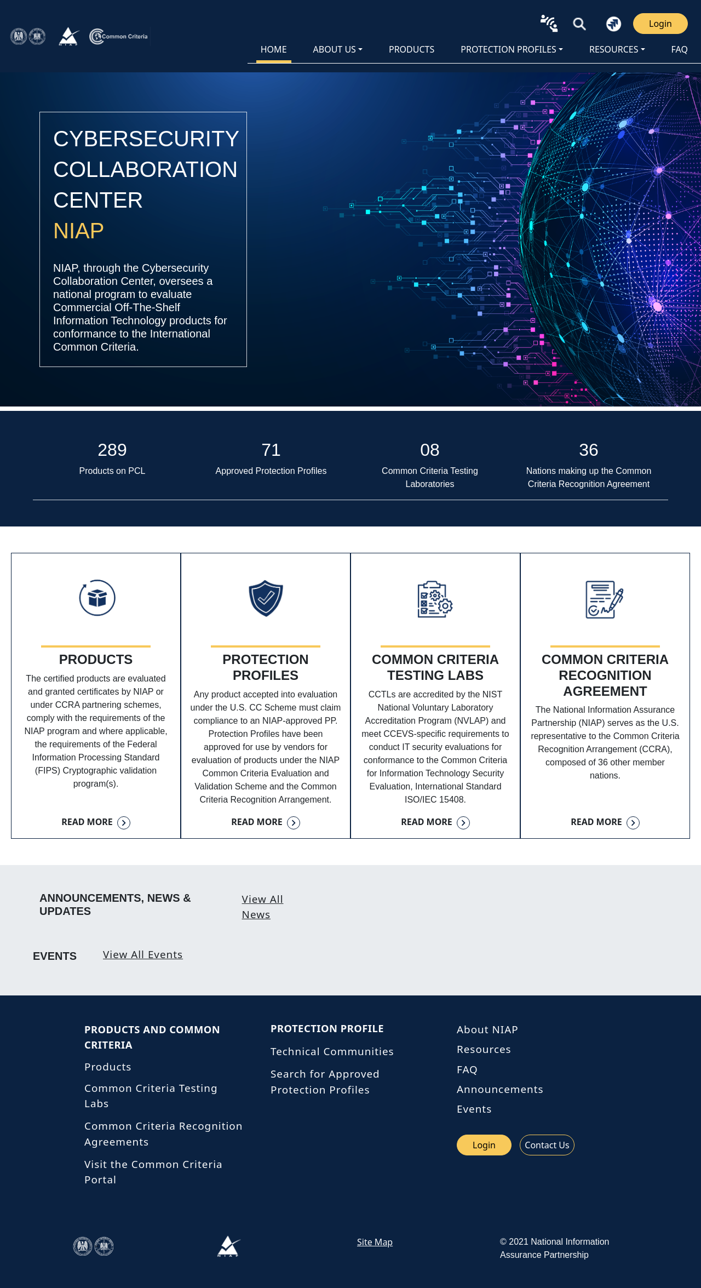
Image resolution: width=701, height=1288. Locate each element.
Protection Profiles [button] (508, 49)
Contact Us (547, 1145)
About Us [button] (334, 49)
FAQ (679, 49)
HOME (274, 49)
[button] (580, 23)
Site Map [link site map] (375, 1242)
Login (660, 24)
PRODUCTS (411, 49)
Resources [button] (614, 49)
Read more (87, 822)
